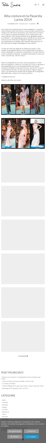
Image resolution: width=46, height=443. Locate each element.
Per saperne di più (15, 431)
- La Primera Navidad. (8, 383)
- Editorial (4, 405)
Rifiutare (15, 437)
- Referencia (5, 412)
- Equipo (4, 407)
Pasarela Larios (23, 24)
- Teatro (3, 414)
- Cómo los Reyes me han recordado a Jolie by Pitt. (17, 381)
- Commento (32, 24)
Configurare (31, 431)
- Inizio (3, 400)
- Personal (4, 416)
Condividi (23, 356)
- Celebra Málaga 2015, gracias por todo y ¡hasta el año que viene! (22, 386)
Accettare (31, 437)
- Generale (4, 402)
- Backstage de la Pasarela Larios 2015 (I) (14, 388)
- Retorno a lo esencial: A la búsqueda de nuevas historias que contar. (21, 378)
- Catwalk (4, 409)
